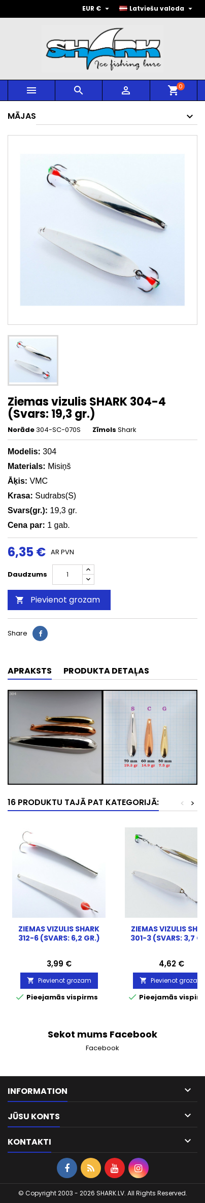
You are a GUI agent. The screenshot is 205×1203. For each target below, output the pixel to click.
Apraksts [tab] (30, 671)
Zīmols (104, 430)
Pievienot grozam (57, 600)
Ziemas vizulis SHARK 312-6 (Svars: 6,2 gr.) (59, 933)
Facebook (102, 1048)
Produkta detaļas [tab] (106, 671)
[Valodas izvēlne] (157, 8)
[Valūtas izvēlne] (97, 8)
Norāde (21, 430)
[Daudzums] (67, 574)
